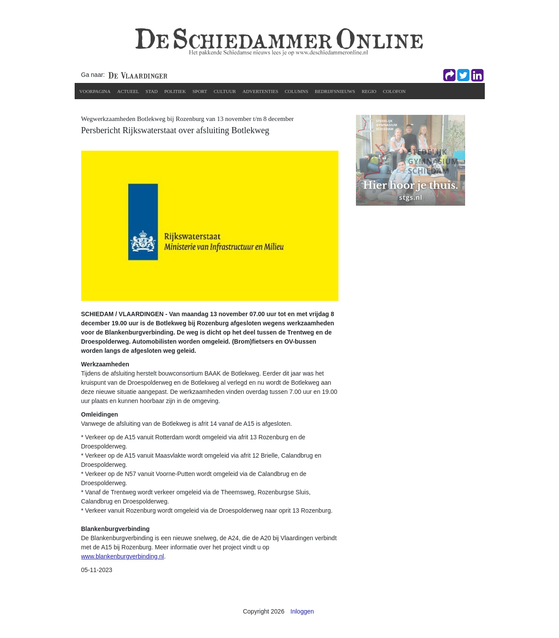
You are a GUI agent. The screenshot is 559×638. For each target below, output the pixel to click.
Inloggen (302, 611)
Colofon (394, 91)
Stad (151, 91)
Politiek (175, 91)
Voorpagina (95, 91)
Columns (296, 91)
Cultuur (225, 91)
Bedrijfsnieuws (335, 91)
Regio (369, 91)
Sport (200, 91)
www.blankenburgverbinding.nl (122, 556)
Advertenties (260, 91)
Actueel (128, 91)
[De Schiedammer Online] (278, 41)
